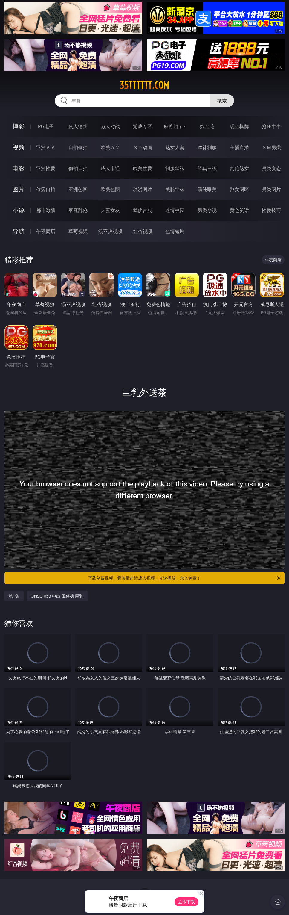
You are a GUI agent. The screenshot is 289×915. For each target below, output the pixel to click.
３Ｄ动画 (142, 147)
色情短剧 (174, 231)
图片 (19, 189)
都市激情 (45, 210)
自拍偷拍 (78, 147)
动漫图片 (142, 189)
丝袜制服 (207, 147)
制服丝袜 (174, 168)
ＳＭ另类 (271, 147)
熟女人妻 (174, 147)
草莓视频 (78, 231)
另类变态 (271, 168)
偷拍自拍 (78, 168)
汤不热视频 (110, 231)
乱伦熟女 (239, 168)
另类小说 (207, 210)
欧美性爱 (142, 168)
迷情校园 (174, 210)
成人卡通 (110, 168)
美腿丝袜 (174, 189)
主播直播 (239, 147)
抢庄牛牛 (271, 126)
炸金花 (207, 126)
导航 (19, 231)
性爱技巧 (271, 210)
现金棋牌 (239, 126)
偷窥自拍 (45, 189)
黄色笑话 (239, 210)
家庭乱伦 (78, 210)
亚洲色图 (78, 189)
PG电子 (46, 126)
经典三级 (207, 168)
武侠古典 (142, 210)
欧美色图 (110, 189)
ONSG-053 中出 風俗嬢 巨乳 (57, 596)
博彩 (19, 126)
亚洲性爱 (45, 168)
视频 (19, 147)
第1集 (14, 596)
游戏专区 (142, 126)
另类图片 (271, 189)
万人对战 (110, 126)
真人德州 (78, 126)
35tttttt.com (144, 85)
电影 (19, 168)
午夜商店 (45, 231)
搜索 (222, 100)
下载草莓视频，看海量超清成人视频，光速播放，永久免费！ (185, 578)
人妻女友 (110, 210)
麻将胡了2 (175, 126)
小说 (19, 210)
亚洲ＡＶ (45, 147)
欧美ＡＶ (110, 147)
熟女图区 (239, 189)
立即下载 (186, 902)
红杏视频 (142, 231)
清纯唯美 (207, 189)
